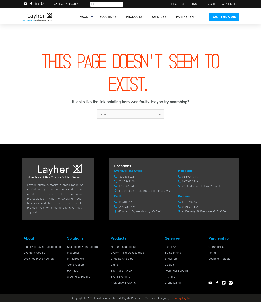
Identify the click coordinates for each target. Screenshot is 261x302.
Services (161, 16)
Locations (122, 166)
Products (135, 16)
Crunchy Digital (180, 298)
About (86, 16)
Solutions (109, 16)
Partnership (187, 16)
